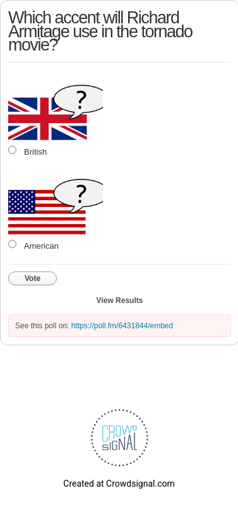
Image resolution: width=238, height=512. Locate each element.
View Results (120, 300)
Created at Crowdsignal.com (118, 484)
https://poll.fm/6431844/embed (122, 325)
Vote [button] (32, 278)
